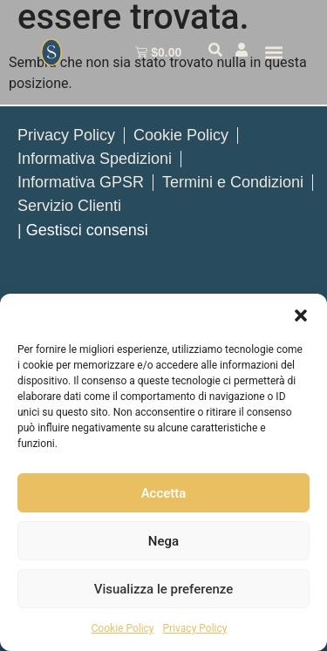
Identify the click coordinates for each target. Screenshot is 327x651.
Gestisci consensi (87, 230)
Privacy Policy (195, 628)
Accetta (164, 493)
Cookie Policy (123, 628)
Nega (163, 541)
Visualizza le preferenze (164, 589)
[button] (301, 315)
